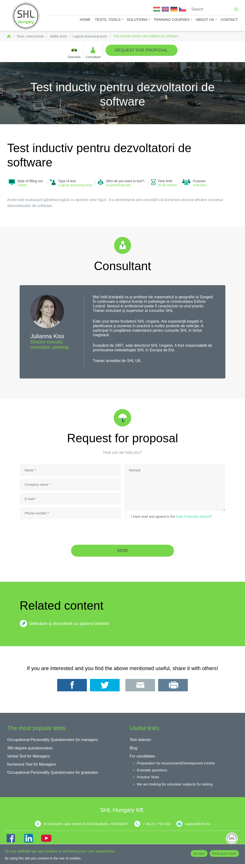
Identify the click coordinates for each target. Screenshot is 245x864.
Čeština (182, 9)
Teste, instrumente (30, 36)
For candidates (142, 756)
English (165, 9)
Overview (73, 57)
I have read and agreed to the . (171, 516)
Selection (200, 185)
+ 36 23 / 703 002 (157, 824)
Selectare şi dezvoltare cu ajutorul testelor (69, 623)
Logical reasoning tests (90, 36)
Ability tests (58, 36)
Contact (229, 19)
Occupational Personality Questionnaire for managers (52, 740)
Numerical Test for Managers (31, 764)
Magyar (156, 9)
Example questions (152, 770)
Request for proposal (141, 50)
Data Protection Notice (193, 516)
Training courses (171, 19)
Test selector (140, 740)
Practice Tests (148, 777)
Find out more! (224, 853)
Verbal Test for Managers (28, 756)
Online (22, 185)
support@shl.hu (197, 824)
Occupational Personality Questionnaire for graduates (52, 772)
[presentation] (122, 532)
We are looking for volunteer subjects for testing (175, 784)
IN (28, 838)
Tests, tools (108, 19)
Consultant (93, 57)
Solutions (137, 19)
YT (46, 838)
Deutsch (174, 9)
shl (233, 838)
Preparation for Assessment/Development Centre (176, 763)
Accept (199, 853)
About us (205, 19)
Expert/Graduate (118, 185)
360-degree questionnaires (30, 748)
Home (85, 19)
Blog (133, 748)
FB (11, 838)
